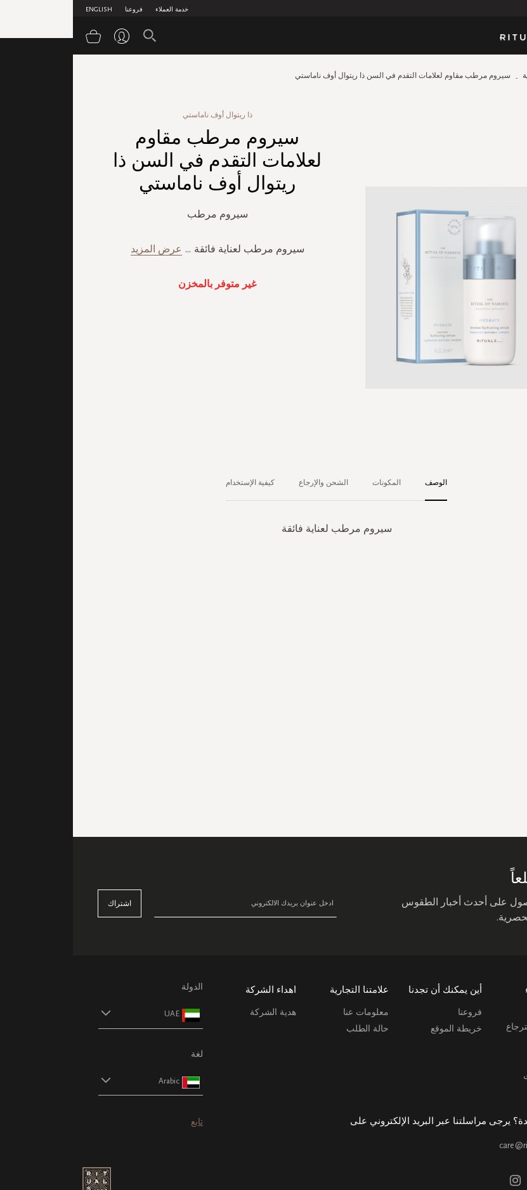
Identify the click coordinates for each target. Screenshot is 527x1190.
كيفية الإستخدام (177, 482)
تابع (124, 1121)
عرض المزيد (83, 249)
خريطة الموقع (383, 1028)
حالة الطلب (294, 1028)
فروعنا (61, 9)
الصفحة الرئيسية (476, 75)
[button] (66, 1013)
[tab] (356, 483)
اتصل (492, 1059)
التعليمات (485, 1043)
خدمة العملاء (98, 9)
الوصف (363, 482)
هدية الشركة (200, 1012)
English (26, 9)
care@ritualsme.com (464, 1145)
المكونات (313, 482)
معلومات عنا (293, 1012)
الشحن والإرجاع (250, 482)
